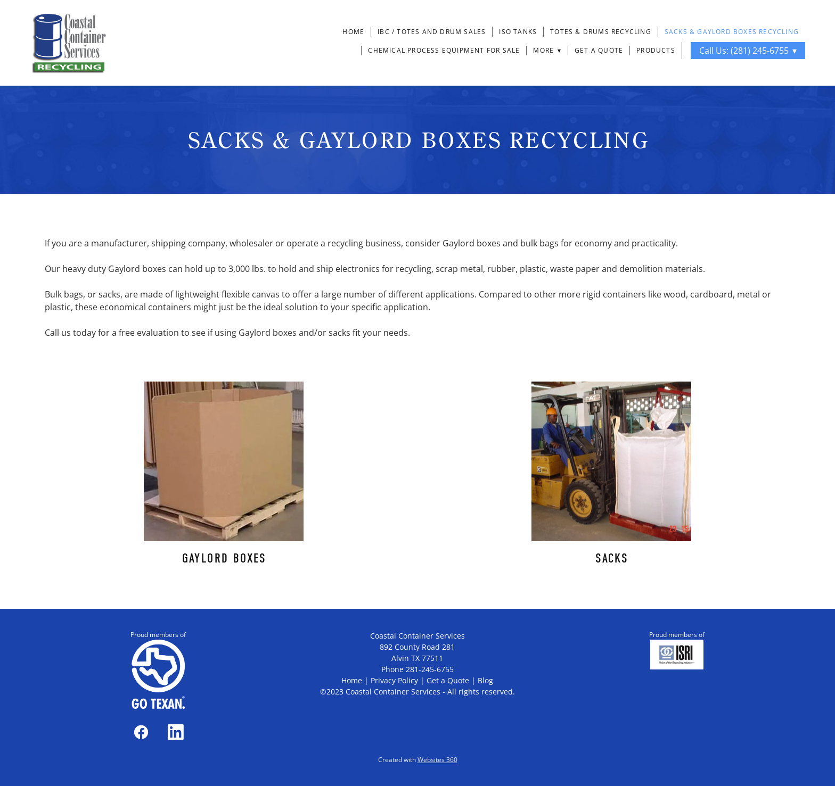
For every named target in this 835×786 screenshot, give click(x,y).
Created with (417, 759)
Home (353, 31)
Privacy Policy (394, 680)
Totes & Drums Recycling (600, 31)
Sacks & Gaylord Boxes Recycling (732, 31)
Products (655, 50)
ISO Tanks (518, 31)
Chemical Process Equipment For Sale (444, 50)
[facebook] (141, 732)
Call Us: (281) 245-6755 (748, 50)
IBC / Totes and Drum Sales (432, 31)
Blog (485, 680)
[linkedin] (175, 732)
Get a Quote (599, 50)
